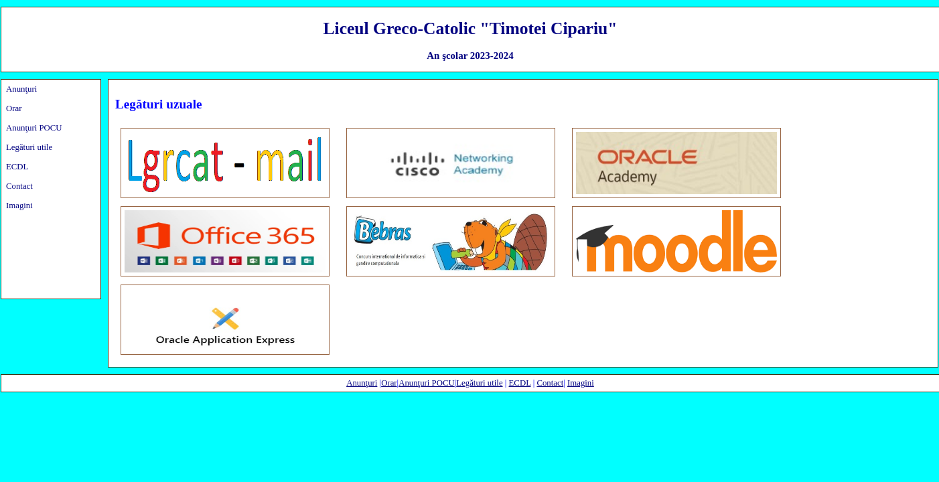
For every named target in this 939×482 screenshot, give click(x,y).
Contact (19, 186)
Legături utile (29, 147)
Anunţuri (21, 89)
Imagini (19, 205)
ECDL (17, 166)
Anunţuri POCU (34, 128)
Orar (13, 108)
